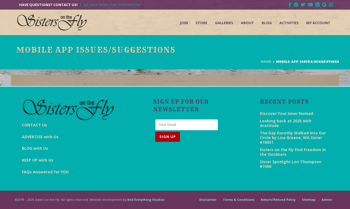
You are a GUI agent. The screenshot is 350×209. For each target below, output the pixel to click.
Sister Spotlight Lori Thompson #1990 (290, 164)
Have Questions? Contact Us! (48, 5)
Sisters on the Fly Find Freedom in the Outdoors (293, 152)
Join (184, 22)
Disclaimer (208, 199)
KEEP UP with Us (37, 160)
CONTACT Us (34, 125)
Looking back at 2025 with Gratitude (285, 123)
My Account (318, 22)
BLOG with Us (35, 148)
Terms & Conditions (239, 199)
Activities (289, 22)
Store (201, 22)
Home (266, 62)
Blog (267, 22)
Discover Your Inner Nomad (286, 113)
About (247, 22)
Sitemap (308, 199)
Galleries (224, 22)
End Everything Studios (145, 199)
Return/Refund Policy (278, 199)
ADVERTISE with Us (40, 136)
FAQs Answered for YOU (45, 171)
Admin (327, 199)
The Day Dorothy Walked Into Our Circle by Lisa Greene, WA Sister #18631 (293, 137)
